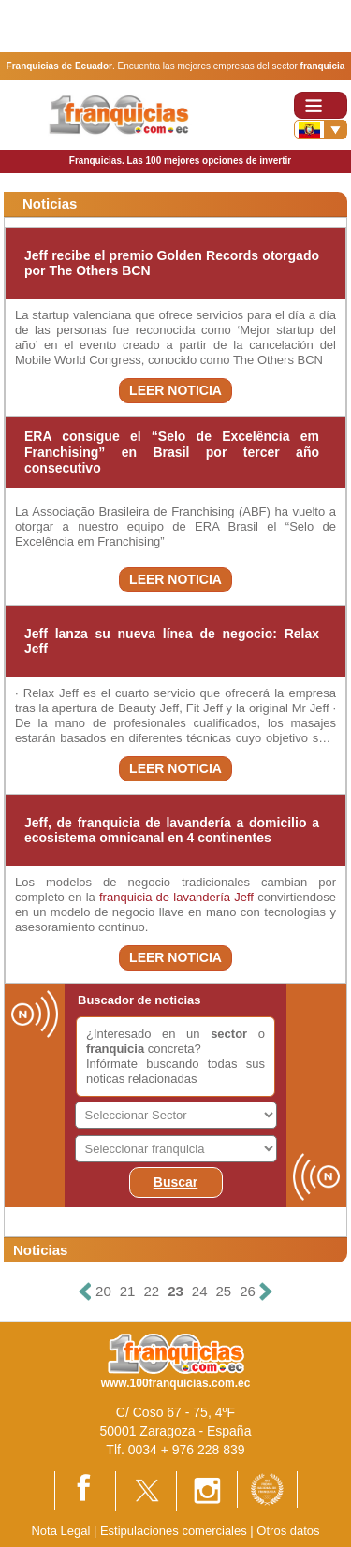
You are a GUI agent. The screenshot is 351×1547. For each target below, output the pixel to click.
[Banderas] (320, 129)
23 (175, 1291)
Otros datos (287, 1531)
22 (151, 1291)
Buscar (175, 1182)
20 (103, 1291)
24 (200, 1291)
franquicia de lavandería (164, 897)
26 (248, 1291)
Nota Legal (60, 1531)
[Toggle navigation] (320, 105)
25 (224, 1291)
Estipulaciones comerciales (175, 1531)
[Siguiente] (265, 1292)
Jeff (244, 897)
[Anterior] (85, 1292)
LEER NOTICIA (175, 390)
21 (128, 1291)
